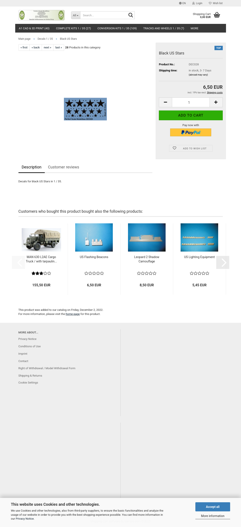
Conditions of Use (29, 346)
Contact (23, 361)
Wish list (216, 3)
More (194, 28)
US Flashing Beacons (94, 257)
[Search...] (75, 15)
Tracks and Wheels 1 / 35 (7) (163, 28)
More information (212, 516)
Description (32, 167)
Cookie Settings (28, 382)
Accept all (213, 507)
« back (36, 47)
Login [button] (197, 3)
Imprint (22, 353)
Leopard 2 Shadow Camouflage (146, 259)
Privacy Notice (25, 518)
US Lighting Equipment (199, 257)
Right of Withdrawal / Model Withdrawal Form (46, 368)
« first (24, 47)
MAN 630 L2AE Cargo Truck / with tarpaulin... (41, 259)
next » (47, 47)
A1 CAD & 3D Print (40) (34, 28)
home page (73, 314)
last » (58, 47)
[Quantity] (190, 102)
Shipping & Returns (30, 375)
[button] (182, 3)
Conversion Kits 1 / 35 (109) (117, 28)
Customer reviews (63, 167)
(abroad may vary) (198, 74)
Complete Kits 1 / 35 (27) (73, 28)
